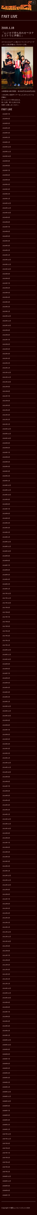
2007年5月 (6, 1157)
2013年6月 (6, 847)
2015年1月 (6, 758)
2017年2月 (6, 640)
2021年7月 (6, 396)
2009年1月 (6, 1087)
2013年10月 (7, 828)
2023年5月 (6, 292)
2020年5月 (6, 462)
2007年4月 (6, 1162)
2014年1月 (6, 814)
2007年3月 (6, 1167)
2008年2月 (6, 1124)
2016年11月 (7, 654)
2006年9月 (6, 1186)
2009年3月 (6, 1077)
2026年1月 (6, 142)
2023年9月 (6, 274)
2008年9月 (6, 1106)
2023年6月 (6, 288)
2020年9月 (6, 443)
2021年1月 (6, 424)
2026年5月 (6, 123)
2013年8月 (6, 838)
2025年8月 (6, 165)
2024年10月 (7, 212)
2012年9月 (6, 889)
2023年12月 (7, 259)
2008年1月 (6, 1129)
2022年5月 (6, 349)
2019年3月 (6, 527)
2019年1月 (6, 537)
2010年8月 (6, 1007)
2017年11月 (7, 598)
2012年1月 (6, 927)
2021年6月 (6, 401)
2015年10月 (7, 716)
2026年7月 (6, 114)
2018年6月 (6, 570)
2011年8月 (6, 951)
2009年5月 (6, 1068)
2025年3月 (6, 189)
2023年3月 (6, 302)
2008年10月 (7, 1101)
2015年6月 (6, 734)
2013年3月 (6, 861)
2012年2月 (6, 922)
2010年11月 (7, 993)
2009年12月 (7, 1040)
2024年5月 (6, 236)
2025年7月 (6, 170)
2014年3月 (6, 805)
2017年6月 (6, 621)
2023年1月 (6, 311)
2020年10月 (7, 438)
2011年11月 (7, 936)
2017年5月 (6, 626)
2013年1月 (6, 871)
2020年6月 (6, 457)
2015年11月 (7, 711)
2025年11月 (7, 151)
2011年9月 (6, 946)
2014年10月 (7, 772)
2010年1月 (6, 1035)
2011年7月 (6, 955)
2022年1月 (6, 368)
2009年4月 (6, 1073)
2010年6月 (6, 1016)
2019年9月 (6, 499)
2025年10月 (7, 156)
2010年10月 (7, 998)
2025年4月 (6, 184)
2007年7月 (6, 1153)
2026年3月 (6, 133)
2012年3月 (6, 918)
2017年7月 (6, 617)
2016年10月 (7, 659)
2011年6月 (6, 960)
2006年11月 (7, 1181)
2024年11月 (7, 208)
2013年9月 (6, 833)
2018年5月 (6, 574)
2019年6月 (6, 513)
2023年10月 (7, 269)
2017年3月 (6, 636)
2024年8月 (6, 222)
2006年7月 (6, 1195)
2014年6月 (6, 791)
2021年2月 (6, 419)
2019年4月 (6, 523)
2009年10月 (7, 1045)
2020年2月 (6, 476)
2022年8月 (6, 335)
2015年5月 (6, 739)
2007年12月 (7, 1134)
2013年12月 (7, 819)
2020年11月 (7, 433)
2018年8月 (6, 560)
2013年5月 (6, 852)
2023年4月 (6, 297)
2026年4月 (6, 128)
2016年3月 (6, 692)
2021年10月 (7, 382)
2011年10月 (7, 941)
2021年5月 (6, 405)
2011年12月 (7, 932)
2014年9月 (6, 777)
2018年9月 (6, 556)
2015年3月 (6, 748)
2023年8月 (6, 278)
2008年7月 (6, 1110)
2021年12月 (7, 372)
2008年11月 (7, 1096)
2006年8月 (6, 1190)
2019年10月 (7, 495)
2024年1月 (6, 255)
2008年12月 (7, 1092)
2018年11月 (7, 546)
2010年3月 (6, 1026)
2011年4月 (6, 969)
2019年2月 (6, 532)
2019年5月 (6, 518)
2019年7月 (6, 509)
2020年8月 (6, 448)
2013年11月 (7, 824)
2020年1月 (6, 480)
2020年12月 (7, 429)
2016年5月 (6, 683)
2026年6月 (6, 118)
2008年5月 (6, 1115)
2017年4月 (6, 631)
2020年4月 (6, 466)
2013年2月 (6, 866)
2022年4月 (6, 353)
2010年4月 (6, 1021)
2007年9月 (6, 1143)
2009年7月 (6, 1059)
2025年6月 (6, 175)
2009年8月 (6, 1054)
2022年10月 (7, 325)
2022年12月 (7, 316)
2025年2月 (6, 194)
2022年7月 (6, 339)
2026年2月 (6, 137)
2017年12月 (7, 593)
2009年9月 (6, 1049)
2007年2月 (6, 1171)
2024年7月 (6, 227)
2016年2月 (6, 697)
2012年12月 (7, 875)
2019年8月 (6, 504)
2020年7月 (6, 452)
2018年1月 (6, 589)
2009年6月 (6, 1063)
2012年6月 (6, 904)
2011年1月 (6, 983)
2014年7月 (6, 786)
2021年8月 (6, 391)
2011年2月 (6, 979)
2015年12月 (7, 706)
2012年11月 (7, 880)
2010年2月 (6, 1030)
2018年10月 (7, 551)
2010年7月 (6, 1012)
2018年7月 (6, 565)
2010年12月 (7, 988)
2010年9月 (6, 1002)
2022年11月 (7, 321)
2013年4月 (6, 857)
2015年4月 (6, 744)
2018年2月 (6, 584)
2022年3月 (6, 358)
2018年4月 (6, 579)
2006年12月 (7, 1176)
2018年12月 (7, 542)
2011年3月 (6, 974)
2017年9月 (6, 607)
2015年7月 (6, 730)
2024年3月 (6, 245)
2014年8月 (6, 781)
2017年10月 (7, 603)
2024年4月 (6, 241)
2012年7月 (6, 899)
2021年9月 (6, 386)
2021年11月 (7, 377)
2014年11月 (7, 767)
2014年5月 (6, 795)
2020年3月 (6, 471)
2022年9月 (6, 330)
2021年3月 (6, 415)
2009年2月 (6, 1082)
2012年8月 (6, 894)
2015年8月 (6, 725)
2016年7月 (6, 673)
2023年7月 (6, 283)
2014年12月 (7, 763)
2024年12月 (7, 203)
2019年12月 (7, 485)
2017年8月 (6, 612)
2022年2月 (6, 363)
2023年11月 (7, 264)
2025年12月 (7, 147)
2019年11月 (7, 490)
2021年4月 (6, 410)
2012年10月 (7, 885)
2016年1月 (6, 701)
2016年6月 (6, 678)
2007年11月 (7, 1139)
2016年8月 (6, 669)
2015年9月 (6, 720)
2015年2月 (6, 753)
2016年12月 (7, 650)
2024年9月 (6, 217)
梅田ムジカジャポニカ (15, 4)
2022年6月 (6, 344)
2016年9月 (6, 664)
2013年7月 (6, 842)
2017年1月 (6, 645)
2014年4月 (6, 800)
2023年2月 (6, 306)
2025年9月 (6, 161)
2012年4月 (6, 913)
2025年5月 (6, 180)
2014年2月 (6, 810)
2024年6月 (6, 231)
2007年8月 (6, 1148)
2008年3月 (6, 1120)
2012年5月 (6, 908)
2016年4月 (6, 687)
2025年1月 (6, 198)
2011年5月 (6, 965)
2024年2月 (6, 250)
